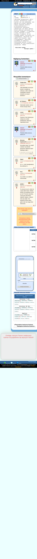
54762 (33, 241)
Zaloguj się (33, 0)
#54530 (22, 319)
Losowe (26, 5)
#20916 (18, 327)
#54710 (32, 312)
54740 (33, 254)
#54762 (22, 312)
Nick (25, 287)
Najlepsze (32, 7)
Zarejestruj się (26, 0)
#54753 (24, 310)
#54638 (30, 310)
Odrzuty (21, 5)
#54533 (32, 319)
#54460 (18, 318)
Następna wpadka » (29, 55)
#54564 (24, 318)
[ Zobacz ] (31, 160)
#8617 (29, 327)
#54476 (27, 319)
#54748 (16, 314)
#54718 (18, 310)
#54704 (27, 312)
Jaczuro (22, 68)
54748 (33, 247)
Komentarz (24, 265)
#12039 (19, 325)
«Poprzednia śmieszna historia (23, 335)
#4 (32, 159)
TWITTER (13, 373)
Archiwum (32, 5)
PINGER (19, 373)
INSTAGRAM (7, 373)
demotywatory (24, 375)
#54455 (16, 321)
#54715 (17, 312)
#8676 (23, 327)
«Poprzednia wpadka (20, 54)
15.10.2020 (29, 14)
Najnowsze (26, 7)
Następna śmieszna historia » (26, 336)
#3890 (26, 325)
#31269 (17, 329)
